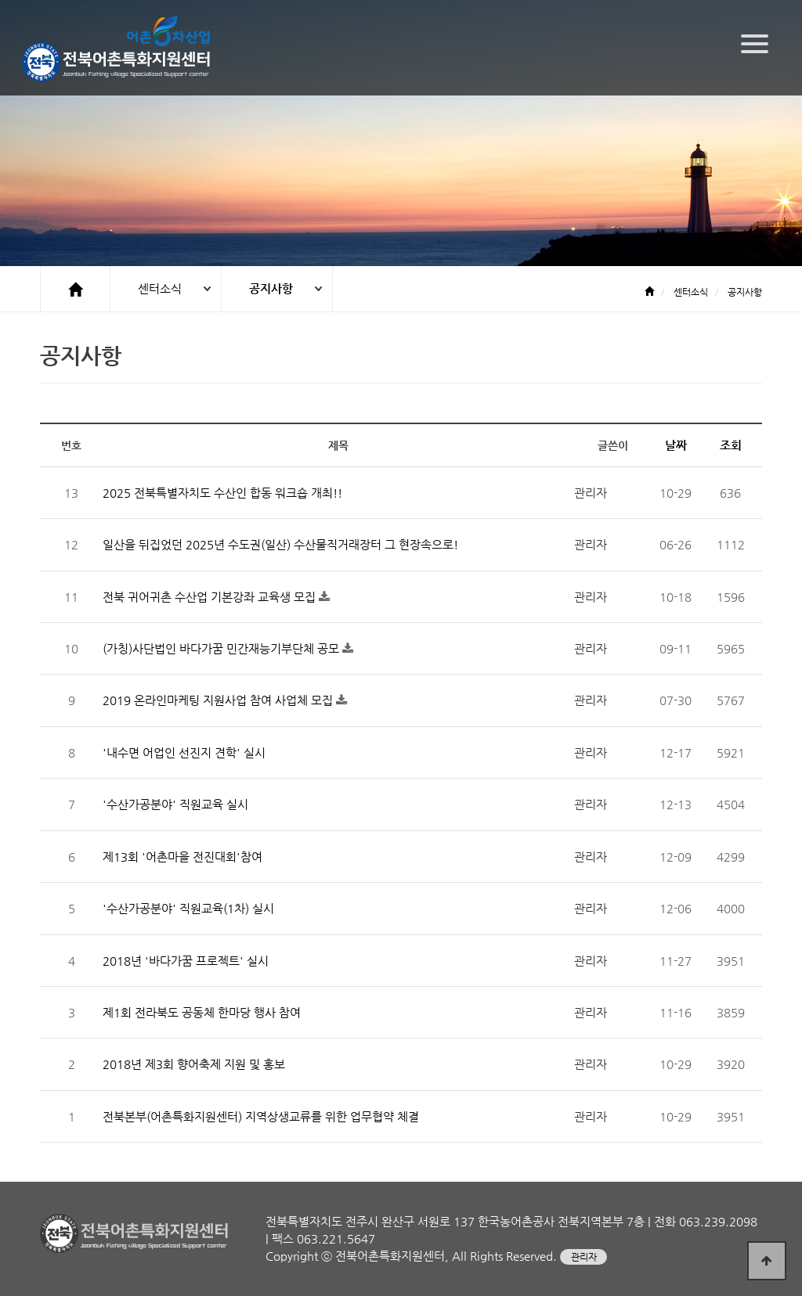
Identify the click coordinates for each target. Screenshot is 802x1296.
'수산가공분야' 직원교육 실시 (175, 804)
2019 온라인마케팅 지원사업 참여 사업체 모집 (219, 700)
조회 (731, 445)
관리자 (584, 1256)
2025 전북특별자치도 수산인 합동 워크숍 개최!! (222, 492)
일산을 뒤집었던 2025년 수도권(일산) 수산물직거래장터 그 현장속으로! (280, 544)
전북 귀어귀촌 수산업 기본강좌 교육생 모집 (211, 596)
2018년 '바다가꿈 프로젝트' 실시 (186, 960)
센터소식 (160, 288)
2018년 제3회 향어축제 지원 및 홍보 (194, 1064)
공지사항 (271, 288)
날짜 (676, 445)
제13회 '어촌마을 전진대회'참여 (182, 856)
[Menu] (754, 44)
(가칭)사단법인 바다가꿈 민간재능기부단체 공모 (222, 648)
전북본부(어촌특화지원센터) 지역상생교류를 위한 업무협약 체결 (261, 1116)
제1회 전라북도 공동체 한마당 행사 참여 (202, 1012)
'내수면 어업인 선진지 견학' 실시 (184, 752)
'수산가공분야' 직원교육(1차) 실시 (188, 908)
